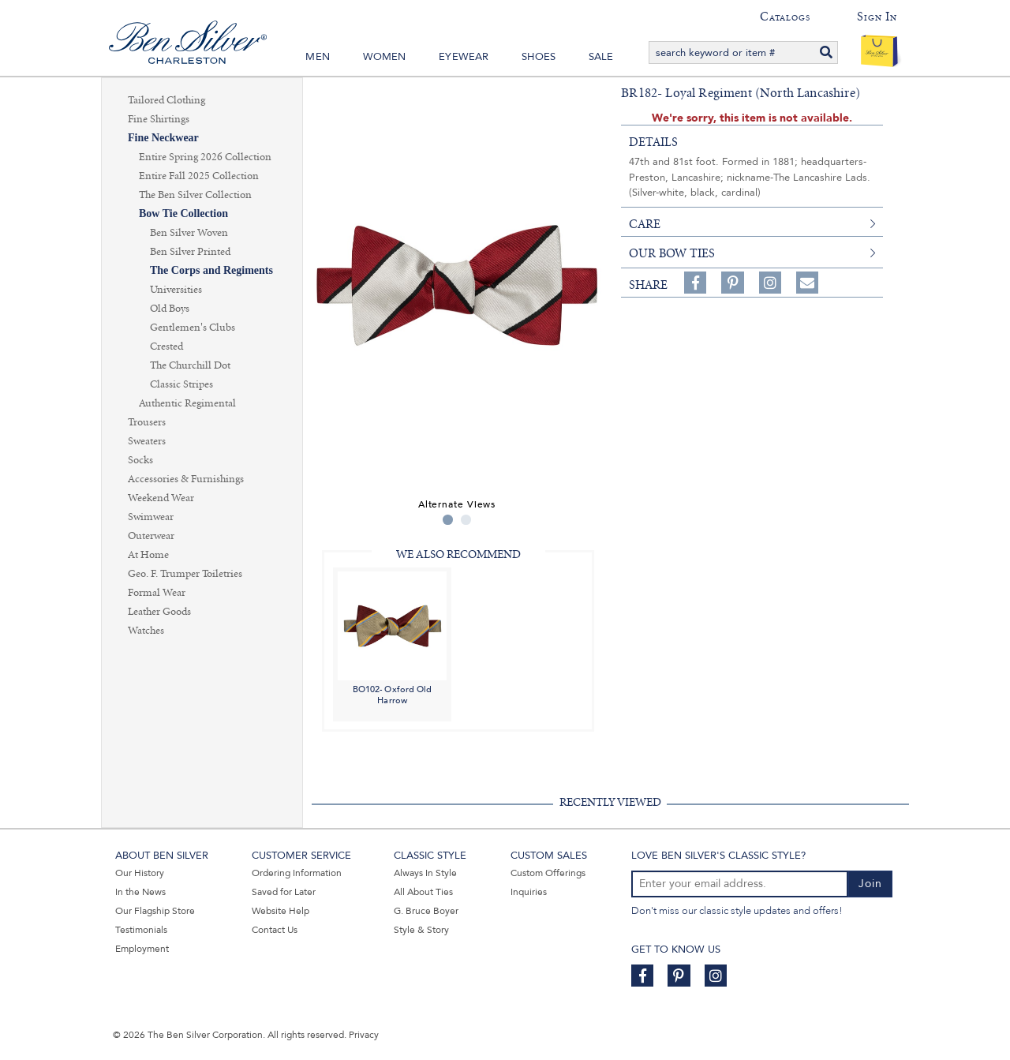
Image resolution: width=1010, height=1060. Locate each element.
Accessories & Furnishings (186, 479)
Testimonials (141, 929)
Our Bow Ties (672, 253)
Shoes (539, 57)
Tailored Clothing (166, 100)
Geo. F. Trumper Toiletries (185, 573)
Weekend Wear (161, 498)
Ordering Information (297, 873)
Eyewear (463, 57)
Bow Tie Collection (183, 213)
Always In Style (425, 873)
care (644, 224)
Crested (166, 346)
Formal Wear (156, 592)
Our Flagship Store (155, 911)
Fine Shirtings (158, 119)
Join (870, 883)
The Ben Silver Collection (195, 194)
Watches (146, 630)
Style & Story (421, 929)
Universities (176, 289)
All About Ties (423, 892)
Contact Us (274, 929)
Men (317, 57)
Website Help (280, 911)
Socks (140, 460)
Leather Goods (159, 611)
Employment (142, 948)
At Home (148, 554)
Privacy (364, 1034)
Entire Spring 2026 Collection (205, 157)
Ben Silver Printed (190, 251)
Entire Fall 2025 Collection (199, 176)
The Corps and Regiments (211, 270)
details (653, 142)
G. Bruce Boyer (426, 911)
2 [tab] (466, 520)
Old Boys (169, 308)
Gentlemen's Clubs (192, 327)
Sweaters (147, 441)
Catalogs (785, 16)
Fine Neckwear (163, 138)
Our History (139, 873)
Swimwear (151, 517)
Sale (601, 57)
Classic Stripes (181, 384)
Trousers (147, 422)
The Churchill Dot (190, 365)
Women (384, 57)
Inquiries (529, 892)
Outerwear (151, 535)
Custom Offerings (548, 873)
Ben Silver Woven (189, 232)
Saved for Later (284, 892)
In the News (140, 892)
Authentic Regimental (187, 403)
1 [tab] (448, 520)
